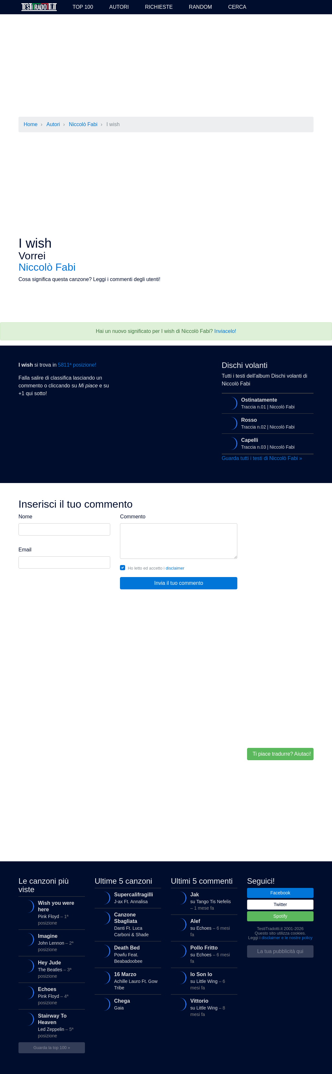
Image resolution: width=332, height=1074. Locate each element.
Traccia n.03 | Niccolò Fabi (266, 443)
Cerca (237, 7)
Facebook (280, 892)
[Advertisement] (166, 66)
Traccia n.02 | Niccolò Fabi (266, 423)
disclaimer (175, 568)
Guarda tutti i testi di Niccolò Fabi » (262, 458)
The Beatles (50, 968)
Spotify (280, 916)
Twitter (280, 904)
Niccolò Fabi (83, 124)
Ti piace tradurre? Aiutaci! (282, 754)
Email (24, 549)
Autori (119, 7)
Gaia (126, 1004)
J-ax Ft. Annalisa (126, 898)
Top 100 (83, 7)
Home (31, 124)
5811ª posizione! (77, 365)
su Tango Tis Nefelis (202, 900)
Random (200, 7)
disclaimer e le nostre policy (287, 937)
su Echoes (202, 926)
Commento (132, 516)
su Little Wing (202, 979)
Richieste (158, 7)
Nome (25, 516)
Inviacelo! (225, 331)
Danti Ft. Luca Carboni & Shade (126, 923)
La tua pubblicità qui (280, 951)
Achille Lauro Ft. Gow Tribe (126, 979)
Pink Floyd (50, 911)
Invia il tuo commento (178, 583)
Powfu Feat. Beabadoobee (126, 953)
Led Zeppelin (50, 1024)
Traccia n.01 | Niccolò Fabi (266, 403)
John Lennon (50, 941)
